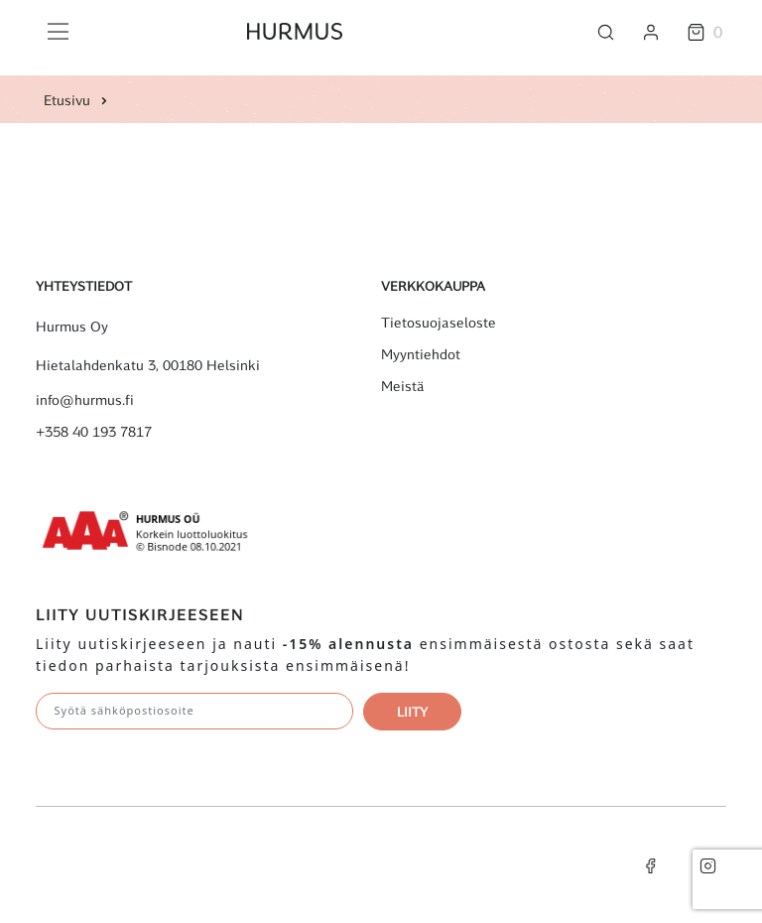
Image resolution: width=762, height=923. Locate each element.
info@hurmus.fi (85, 400)
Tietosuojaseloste (438, 323)
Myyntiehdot (420, 354)
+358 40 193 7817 (94, 432)
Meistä (403, 386)
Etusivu (67, 99)
